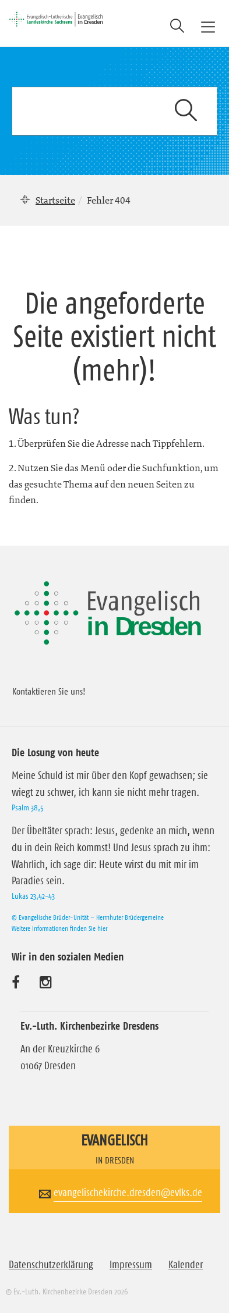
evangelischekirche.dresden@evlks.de (128, 1192)
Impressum (131, 1264)
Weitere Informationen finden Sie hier (59, 928)
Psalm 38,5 (28, 807)
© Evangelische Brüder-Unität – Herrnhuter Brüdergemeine (88, 917)
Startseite (55, 200)
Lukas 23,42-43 (33, 896)
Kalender (185, 1264)
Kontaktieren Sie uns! (49, 691)
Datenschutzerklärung (51, 1264)
